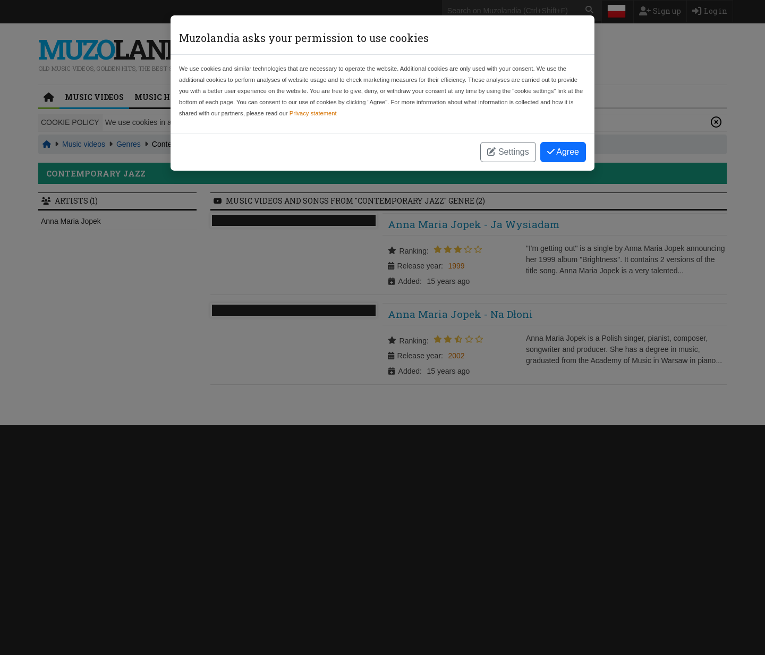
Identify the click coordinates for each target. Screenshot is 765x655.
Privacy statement (313, 113)
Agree (563, 151)
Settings (508, 151)
